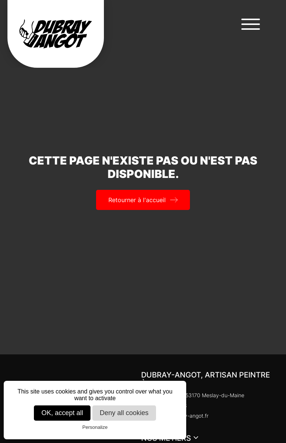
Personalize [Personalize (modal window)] (95, 427)
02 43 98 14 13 (164, 405)
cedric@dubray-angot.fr (175, 415)
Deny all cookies (124, 413)
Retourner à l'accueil (137, 200)
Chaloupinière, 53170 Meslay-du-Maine (192, 395)
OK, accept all (62, 413)
